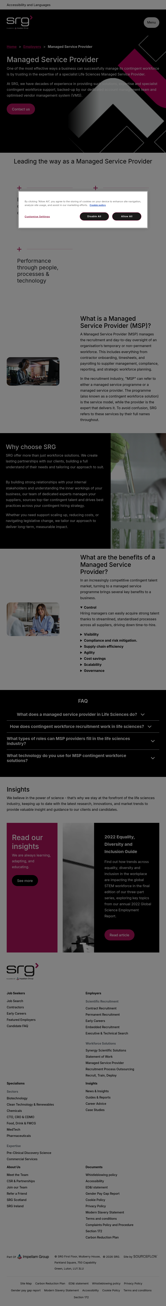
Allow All (126, 216)
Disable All (94, 216)
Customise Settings (37, 216)
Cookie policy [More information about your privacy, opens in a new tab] (98, 205)
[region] (83, 209)
